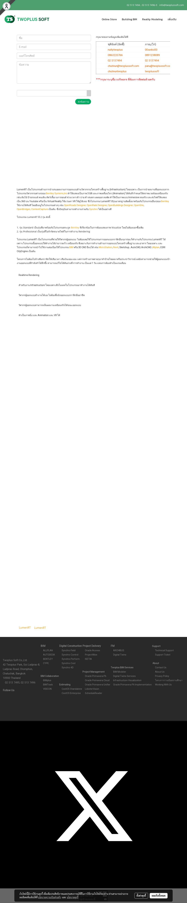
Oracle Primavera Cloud (97, 680)
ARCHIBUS (118, 650)
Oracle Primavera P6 (95, 676)
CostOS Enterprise (71, 693)
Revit (115, 247)
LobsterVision (92, 689)
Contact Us (160, 667)
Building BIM (129, 19)
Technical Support (164, 650)
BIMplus (47, 680)
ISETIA (88, 659)
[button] (182, 19)
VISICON (47, 689)
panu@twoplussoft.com (158, 66)
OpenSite (139, 205)
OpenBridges (23, 209)
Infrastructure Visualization (127, 680)
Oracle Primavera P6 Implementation (132, 684)
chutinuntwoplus (117, 71)
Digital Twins (119, 654)
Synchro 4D (68, 667)
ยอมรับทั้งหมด (159, 895)
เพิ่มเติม (172, 19)
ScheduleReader (93, 693)
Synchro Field (69, 650)
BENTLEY (48, 659)
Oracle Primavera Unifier (97, 684)
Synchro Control (70, 654)
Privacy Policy (162, 676)
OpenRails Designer (97, 205)
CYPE (46, 663)
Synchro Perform (71, 659)
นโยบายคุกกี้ (72, 897)
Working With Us (163, 684)
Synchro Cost (69, 663)
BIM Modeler (119, 671)
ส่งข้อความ (83, 101)
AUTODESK (49, 654)
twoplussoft (152, 71)
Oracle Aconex (92, 650)
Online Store (109, 19)
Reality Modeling (152, 19)
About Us (160, 671)
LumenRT (40, 628)
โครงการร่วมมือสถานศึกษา (169, 680)
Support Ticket (162, 654)
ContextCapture (39, 209)
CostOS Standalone (72, 689)
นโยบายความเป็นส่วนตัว (49, 897)
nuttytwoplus (115, 49)
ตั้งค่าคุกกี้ (141, 895)
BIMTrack (48, 684)
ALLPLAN (48, 650)
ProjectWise (91, 654)
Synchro (93, 209)
